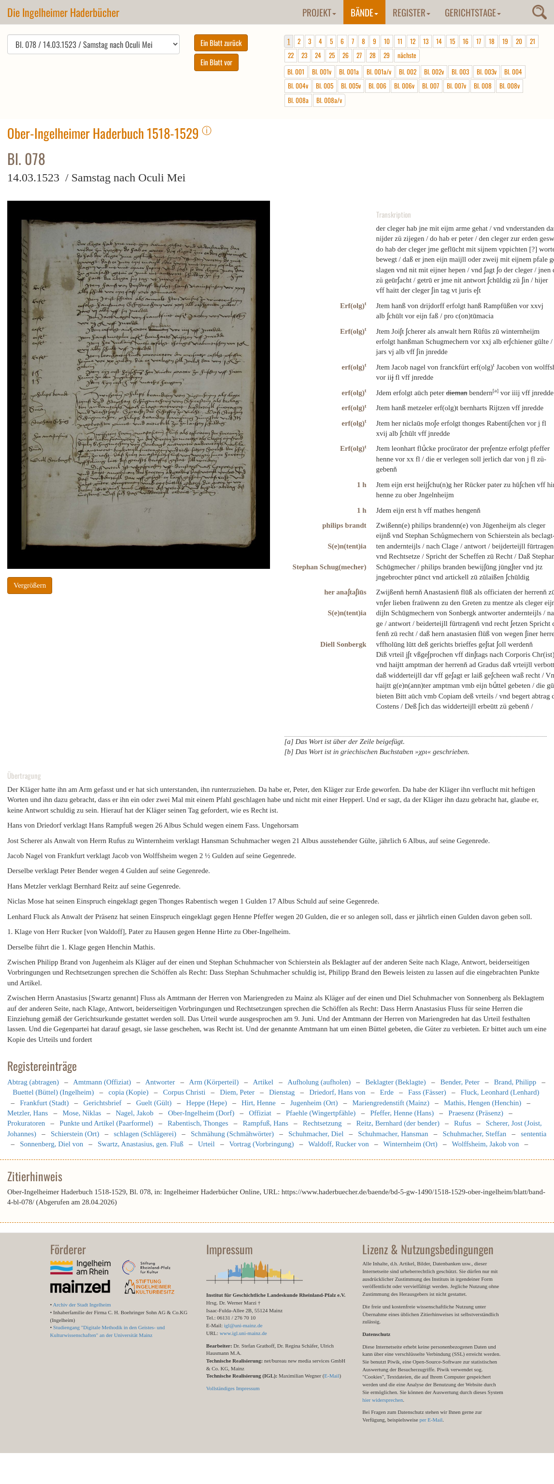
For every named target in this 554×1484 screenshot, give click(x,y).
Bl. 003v (487, 71)
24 (318, 55)
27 (359, 55)
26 (345, 55)
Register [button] (411, 12)
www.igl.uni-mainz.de (243, 1333)
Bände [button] (364, 12)
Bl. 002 (407, 71)
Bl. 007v (456, 85)
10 (387, 41)
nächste (407, 55)
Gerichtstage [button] (473, 12)
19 (505, 41)
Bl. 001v (321, 71)
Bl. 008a (298, 100)
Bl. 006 (377, 85)
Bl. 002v (434, 71)
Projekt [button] (319, 12)
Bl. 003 (460, 71)
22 (291, 55)
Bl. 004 (513, 71)
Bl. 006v (404, 85)
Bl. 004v (298, 85)
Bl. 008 (483, 85)
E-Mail (331, 1376)
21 (532, 41)
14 (439, 41)
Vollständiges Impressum (233, 1388)
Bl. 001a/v (379, 71)
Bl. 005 (324, 85)
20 (519, 41)
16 (466, 41)
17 (478, 41)
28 (372, 55)
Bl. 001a (349, 71)
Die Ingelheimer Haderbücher (63, 12)
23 (304, 55)
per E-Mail (430, 1420)
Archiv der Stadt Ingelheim (82, 1304)
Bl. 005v (351, 85)
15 (452, 41)
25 (332, 55)
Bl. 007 (430, 85)
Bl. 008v (509, 85)
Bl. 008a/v (329, 100)
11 (400, 41)
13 (425, 41)
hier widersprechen (382, 1400)
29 (387, 55)
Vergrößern (30, 585)
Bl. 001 (295, 71)
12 (412, 41)
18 (492, 41)
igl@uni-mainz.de (243, 1325)
